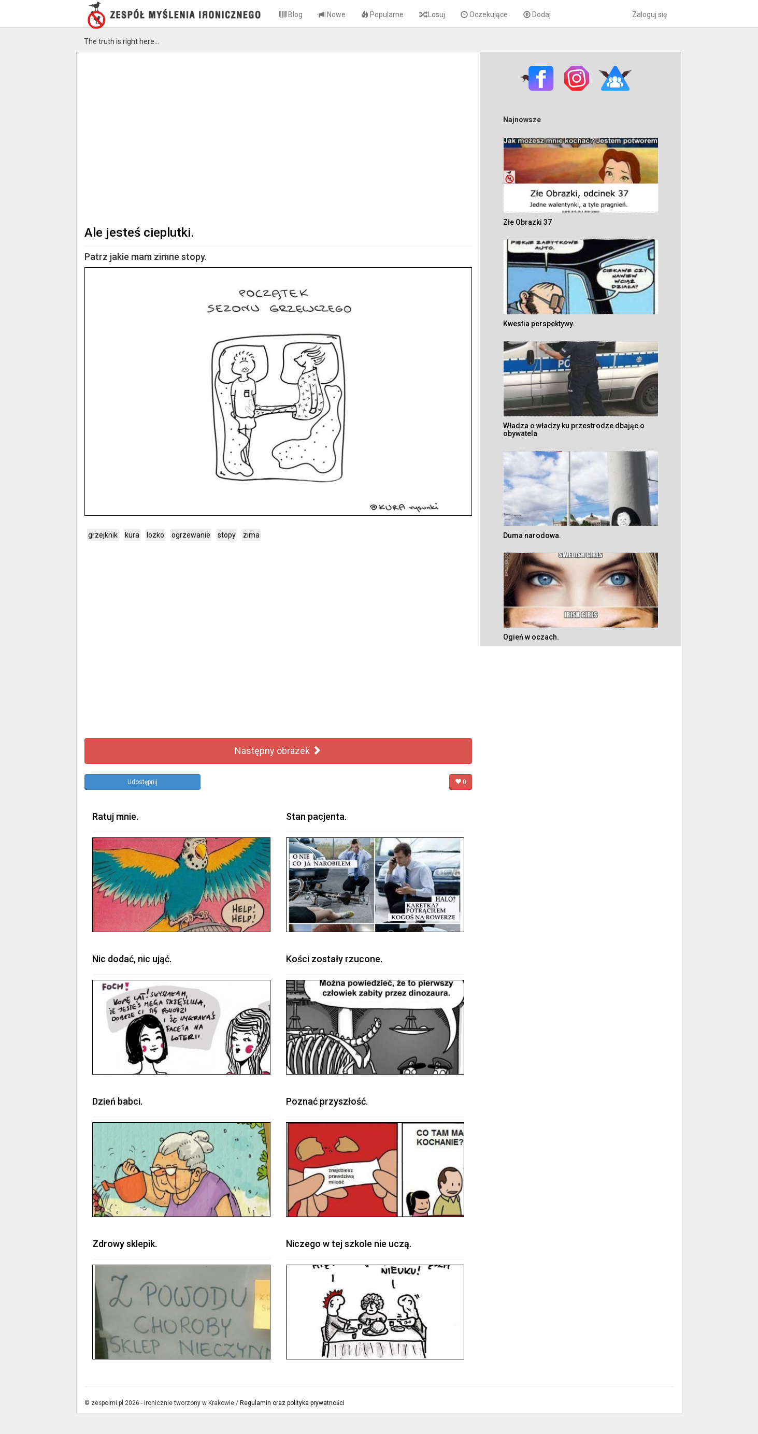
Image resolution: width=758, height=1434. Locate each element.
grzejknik (103, 535)
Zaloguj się (649, 14)
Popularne (382, 14)
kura (132, 535)
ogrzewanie (190, 535)
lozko (155, 535)
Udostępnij (142, 782)
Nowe (332, 14)
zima (251, 535)
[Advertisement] (278, 137)
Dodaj (537, 14)
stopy (227, 535)
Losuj (432, 14)
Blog (291, 14)
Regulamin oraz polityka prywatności (292, 1403)
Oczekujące (484, 14)
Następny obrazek (278, 750)
